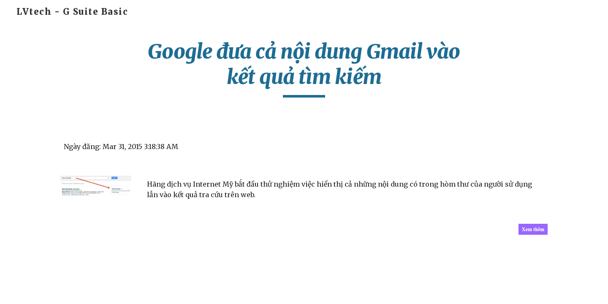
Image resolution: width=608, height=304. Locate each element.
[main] (304, 68)
